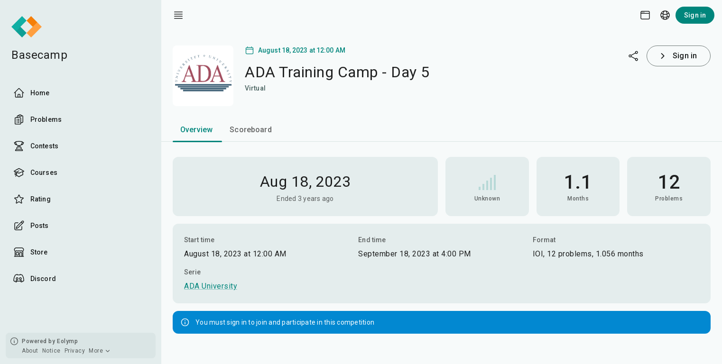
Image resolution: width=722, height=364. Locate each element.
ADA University (210, 286)
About (30, 350)
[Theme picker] (645, 15)
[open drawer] (178, 15)
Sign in (695, 15)
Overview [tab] (196, 129)
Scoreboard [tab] (251, 129)
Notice (51, 350)
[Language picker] (665, 15)
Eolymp (67, 341)
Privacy (75, 350)
